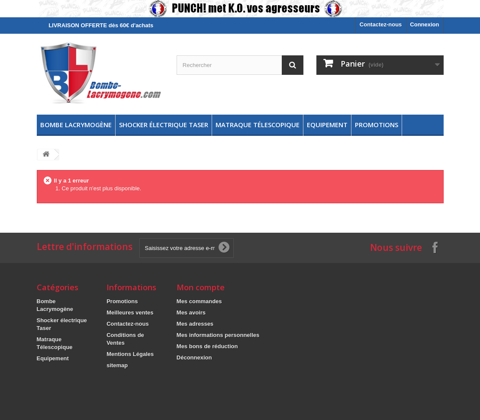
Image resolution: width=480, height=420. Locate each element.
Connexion (424, 24)
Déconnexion (194, 357)
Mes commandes (199, 301)
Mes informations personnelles (218, 335)
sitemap (117, 365)
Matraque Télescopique (258, 124)
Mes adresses (195, 324)
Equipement (327, 124)
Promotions (376, 124)
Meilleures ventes (129, 312)
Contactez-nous (381, 24)
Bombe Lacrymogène (76, 124)
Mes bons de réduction (207, 346)
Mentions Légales (130, 354)
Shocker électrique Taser (163, 124)
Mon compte (201, 287)
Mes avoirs (191, 312)
